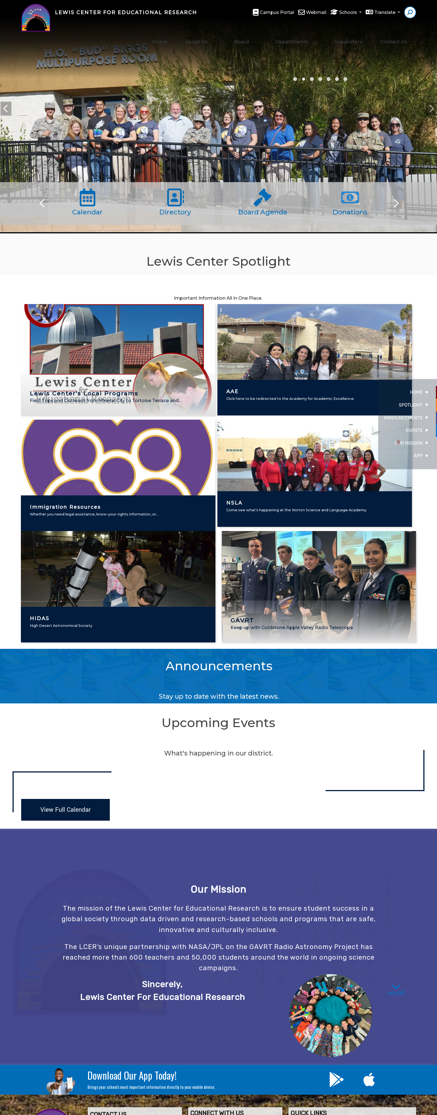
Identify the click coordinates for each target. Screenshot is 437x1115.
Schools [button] (348, 12)
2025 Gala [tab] (295, 79)
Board (245, 30)
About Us (200, 30)
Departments (296, 30)
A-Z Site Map (382, 1107)
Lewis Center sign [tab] (337, 79)
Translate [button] (385, 12)
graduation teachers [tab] (312, 79)
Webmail (316, 12)
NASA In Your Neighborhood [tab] (303, 79)
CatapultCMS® (239, 1107)
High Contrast (349, 1107)
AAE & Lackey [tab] (320, 79)
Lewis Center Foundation (233, 1011)
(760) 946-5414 (112, 1039)
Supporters (348, 30)
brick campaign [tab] (345, 79)
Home (159, 30)
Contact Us (393, 30)
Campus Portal (277, 12)
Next (431, 108)
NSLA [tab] (328, 79)
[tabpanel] (218, 137)
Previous (6, 108)
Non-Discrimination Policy (301, 1107)
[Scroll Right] (395, 203)
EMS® (261, 1107)
